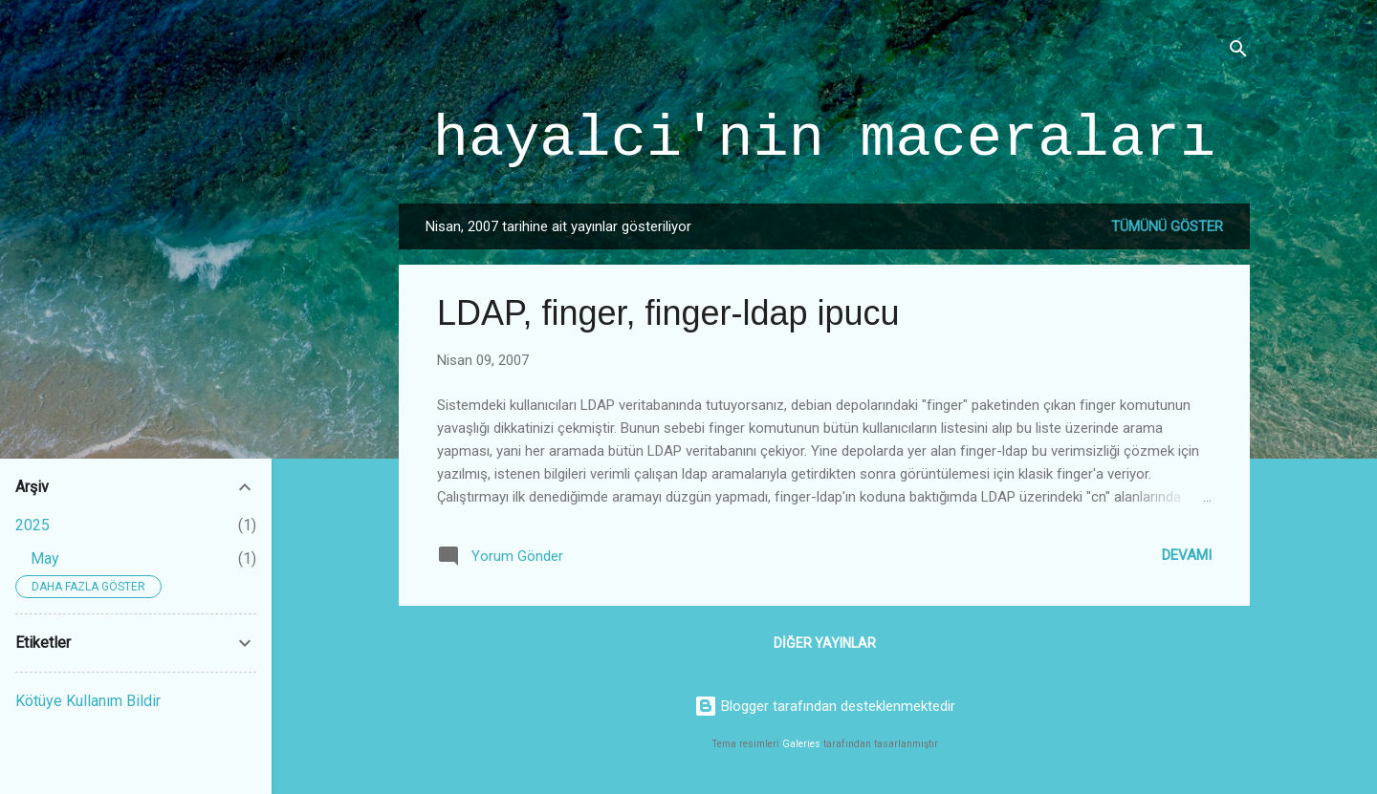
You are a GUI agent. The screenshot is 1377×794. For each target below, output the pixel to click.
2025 (32, 525)
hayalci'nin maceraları (824, 139)
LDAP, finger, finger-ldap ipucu (668, 313)
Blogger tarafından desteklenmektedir (824, 706)
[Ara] (1238, 52)
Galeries (801, 744)
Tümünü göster (1167, 226)
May (45, 558)
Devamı (1187, 555)
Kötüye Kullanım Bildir (88, 701)
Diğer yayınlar (825, 643)
